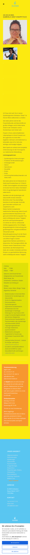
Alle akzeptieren (15, 542)
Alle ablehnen (15, 551)
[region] (15, 539)
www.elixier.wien (10, 353)
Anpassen (15, 547)
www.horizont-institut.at (12, 344)
